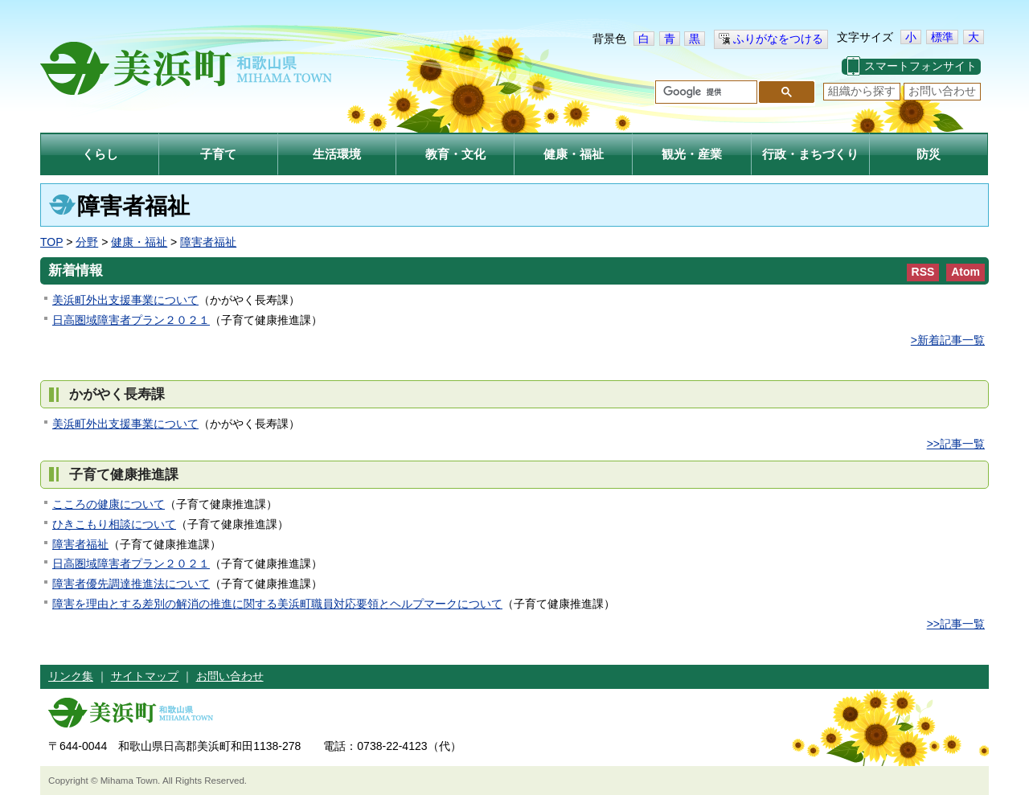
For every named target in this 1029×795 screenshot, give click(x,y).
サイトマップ (144, 676)
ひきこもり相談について (114, 524)
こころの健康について (108, 504)
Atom (965, 271)
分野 (87, 242)
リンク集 (70, 676)
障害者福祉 (208, 242)
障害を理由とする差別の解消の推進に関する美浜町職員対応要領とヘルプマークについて (277, 603)
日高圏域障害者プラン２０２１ (131, 319)
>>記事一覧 (956, 443)
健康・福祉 (139, 242)
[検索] (704, 92)
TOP (51, 242)
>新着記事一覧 (948, 340)
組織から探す (862, 90)
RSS (923, 271)
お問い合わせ (942, 90)
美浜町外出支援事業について (125, 299)
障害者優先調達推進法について (131, 583)
